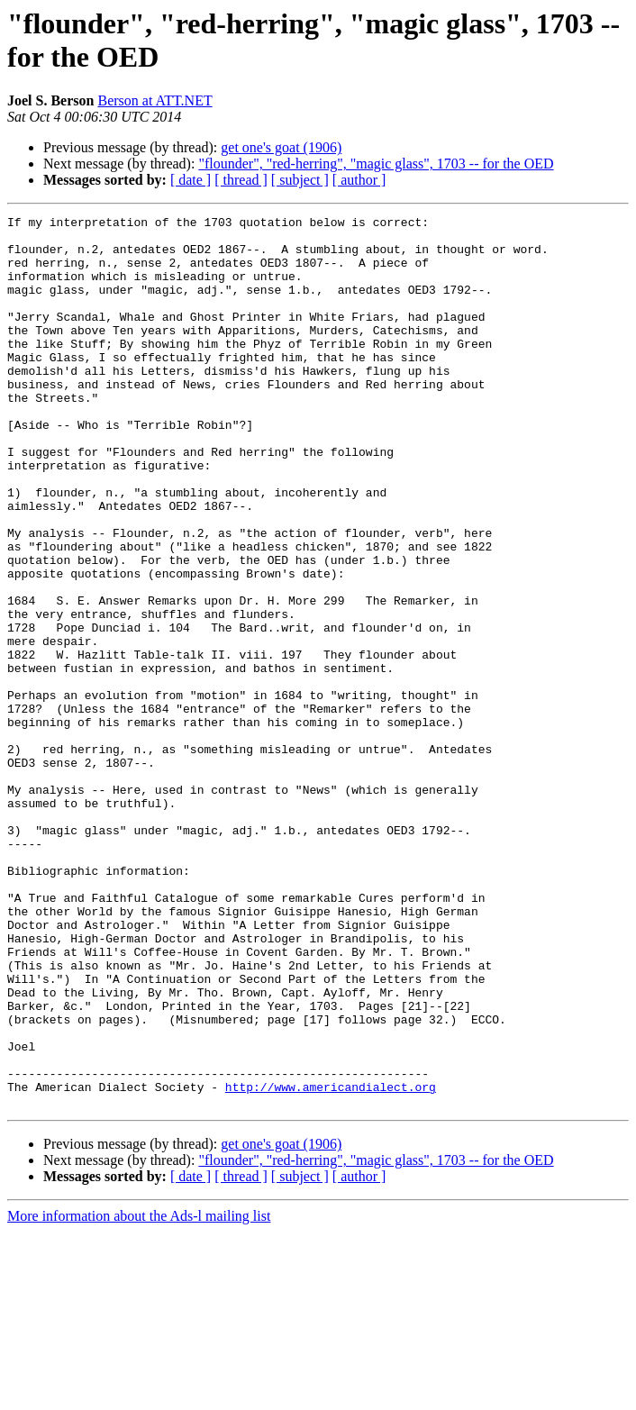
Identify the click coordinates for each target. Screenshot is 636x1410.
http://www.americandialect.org (330, 1262)
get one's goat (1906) (281, 147)
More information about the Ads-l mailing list (138, 1394)
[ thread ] (241, 179)
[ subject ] (300, 179)
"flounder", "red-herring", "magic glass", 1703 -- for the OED (375, 163)
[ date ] (190, 179)
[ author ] (359, 179)
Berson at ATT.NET (154, 100)
